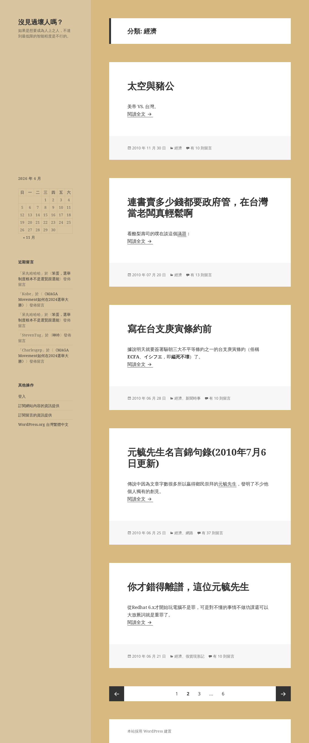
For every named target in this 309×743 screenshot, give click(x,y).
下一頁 (283, 693)
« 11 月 (29, 237)
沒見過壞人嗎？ (40, 21)
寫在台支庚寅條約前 (169, 328)
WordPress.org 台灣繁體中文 (43, 424)
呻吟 (56, 335)
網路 (189, 532)
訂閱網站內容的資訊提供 (38, 405)
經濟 (178, 147)
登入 (22, 396)
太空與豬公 (150, 85)
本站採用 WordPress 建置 (149, 731)
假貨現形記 (195, 656)
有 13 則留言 (201, 274)
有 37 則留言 (212, 532)
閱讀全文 (140, 114)
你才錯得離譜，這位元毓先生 (188, 586)
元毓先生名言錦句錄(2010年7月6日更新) (196, 457)
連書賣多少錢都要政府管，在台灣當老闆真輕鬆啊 (197, 207)
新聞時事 (193, 398)
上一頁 (116, 693)
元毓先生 (227, 484)
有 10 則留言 (201, 147)
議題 (181, 233)
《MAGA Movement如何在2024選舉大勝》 (43, 299)
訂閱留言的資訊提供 (35, 415)
